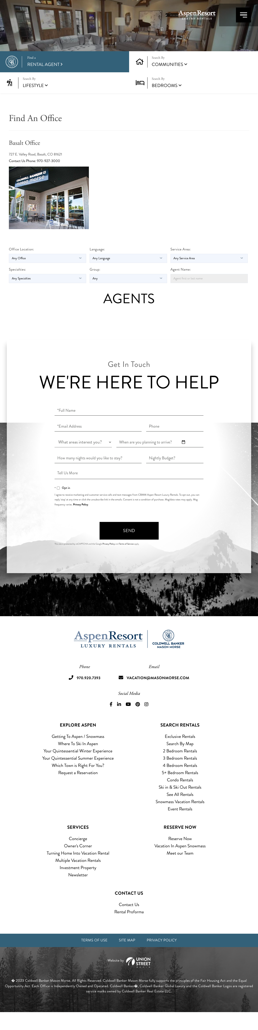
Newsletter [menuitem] (78, 891)
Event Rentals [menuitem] (180, 825)
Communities (167, 81)
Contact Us (17, 177)
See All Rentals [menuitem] (180, 811)
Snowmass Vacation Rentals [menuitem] (179, 818)
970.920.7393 (192, 22)
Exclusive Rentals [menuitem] (180, 753)
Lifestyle (33, 102)
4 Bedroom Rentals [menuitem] (180, 782)
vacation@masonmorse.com (160, 694)
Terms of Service (126, 560)
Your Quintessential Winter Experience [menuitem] (78, 767)
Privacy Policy (80, 521)
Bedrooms (165, 102)
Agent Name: (180, 286)
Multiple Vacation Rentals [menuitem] (78, 877)
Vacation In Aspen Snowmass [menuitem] (179, 862)
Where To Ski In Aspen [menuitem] (78, 760)
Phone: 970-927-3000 (43, 177)
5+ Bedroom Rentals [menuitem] (180, 789)
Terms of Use (89, 957)
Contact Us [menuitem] (129, 921)
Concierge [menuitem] (78, 855)
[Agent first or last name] (209, 295)
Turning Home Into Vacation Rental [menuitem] (78, 869)
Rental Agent (74, 79)
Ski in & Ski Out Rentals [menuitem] (180, 803)
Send (129, 547)
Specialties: (17, 286)
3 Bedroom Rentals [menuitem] (180, 774)
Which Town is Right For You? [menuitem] (78, 782)
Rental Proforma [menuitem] (129, 928)
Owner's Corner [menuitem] (78, 862)
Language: (97, 266)
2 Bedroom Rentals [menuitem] (180, 767)
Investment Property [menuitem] (78, 884)
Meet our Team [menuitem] (180, 869)
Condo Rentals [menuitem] (180, 796)
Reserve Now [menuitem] (180, 855)
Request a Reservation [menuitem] (78, 789)
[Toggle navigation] (235, 22)
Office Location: (21, 266)
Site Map (127, 957)
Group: (95, 286)
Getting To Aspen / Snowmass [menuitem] (78, 753)
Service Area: (180, 266)
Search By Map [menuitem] (179, 760)
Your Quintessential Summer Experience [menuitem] (78, 774)
